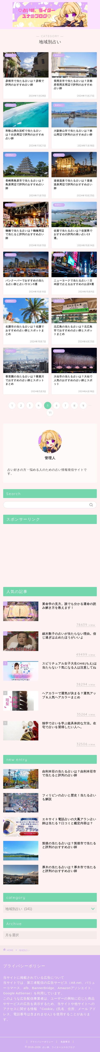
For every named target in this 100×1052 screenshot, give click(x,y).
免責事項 (65, 1042)
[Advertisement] (35, 553)
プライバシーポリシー (41, 1042)
